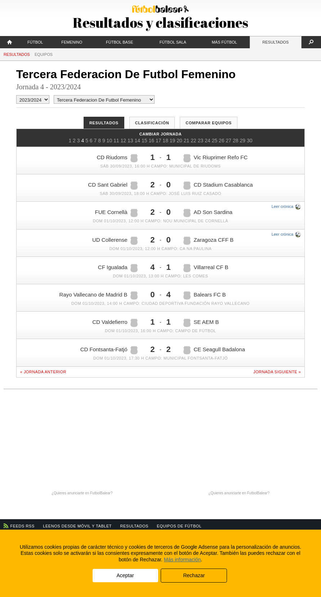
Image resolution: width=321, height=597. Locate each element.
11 (116, 140)
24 (207, 140)
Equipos (44, 54)
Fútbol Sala (173, 42)
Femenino (71, 42)
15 (144, 140)
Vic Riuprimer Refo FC (215, 158)
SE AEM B (201, 322)
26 (221, 140)
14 (137, 140)
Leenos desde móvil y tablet (77, 526)
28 (235, 140)
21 (187, 140)
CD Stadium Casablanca (218, 185)
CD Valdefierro (114, 322)
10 (109, 140)
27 (229, 140)
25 (215, 140)
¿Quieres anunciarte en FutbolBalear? (82, 493)
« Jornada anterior (43, 372)
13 (130, 140)
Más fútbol (224, 42)
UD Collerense (115, 240)
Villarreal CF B (205, 268)
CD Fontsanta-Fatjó (109, 350)
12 (123, 140)
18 (165, 140)
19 (172, 140)
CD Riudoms (117, 158)
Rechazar (194, 575)
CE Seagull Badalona (214, 350)
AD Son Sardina (207, 213)
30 (250, 140)
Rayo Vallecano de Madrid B (98, 295)
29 (243, 140)
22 (193, 140)
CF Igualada (118, 268)
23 (201, 140)
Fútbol (35, 42)
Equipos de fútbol (179, 526)
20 (179, 140)
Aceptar (125, 575)
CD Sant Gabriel (112, 185)
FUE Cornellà (116, 213)
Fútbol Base (119, 42)
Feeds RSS (22, 526)
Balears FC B (204, 295)
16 (151, 140)
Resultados (275, 42)
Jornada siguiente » (277, 372)
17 (158, 140)
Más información (182, 559)
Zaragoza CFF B (208, 240)
